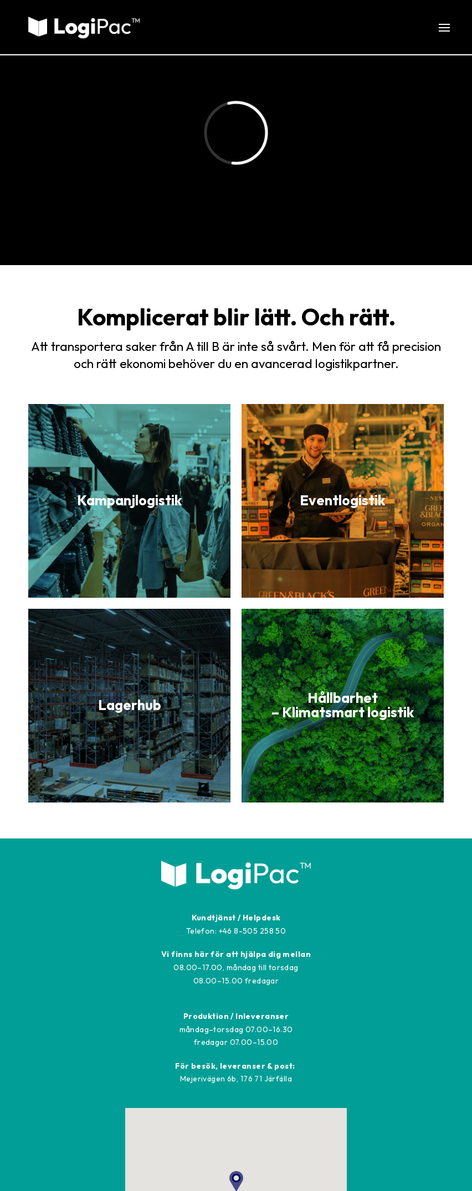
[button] (450, 27)
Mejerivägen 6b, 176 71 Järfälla (236, 1079)
